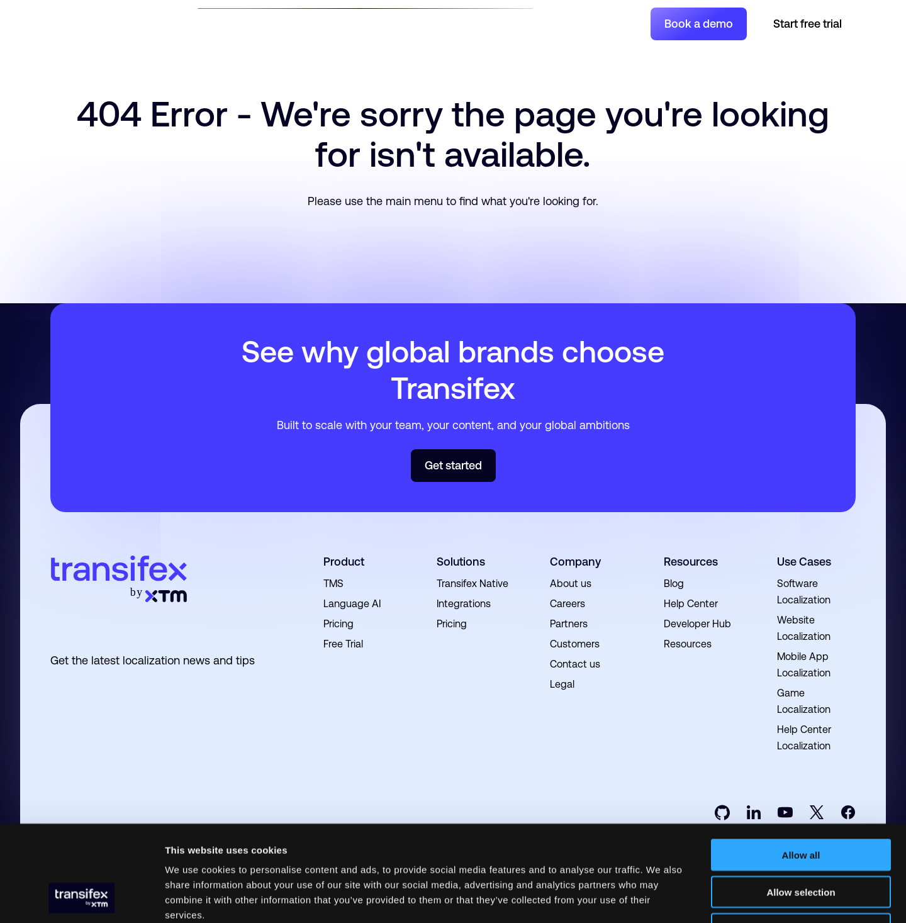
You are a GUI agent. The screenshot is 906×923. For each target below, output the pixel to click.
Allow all (801, 768)
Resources (368, 23)
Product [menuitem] (343, 561)
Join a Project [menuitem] (575, 23)
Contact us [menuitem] (575, 664)
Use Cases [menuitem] (804, 561)
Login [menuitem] (627, 23)
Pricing (500, 23)
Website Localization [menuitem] (803, 628)
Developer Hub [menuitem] (697, 624)
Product (303, 23)
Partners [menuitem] (569, 624)
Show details (660, 898)
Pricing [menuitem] (338, 624)
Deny (801, 842)
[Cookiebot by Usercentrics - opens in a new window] (81, 898)
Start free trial (807, 23)
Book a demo (698, 23)
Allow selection (800, 805)
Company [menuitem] (575, 561)
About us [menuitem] (570, 584)
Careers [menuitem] (567, 604)
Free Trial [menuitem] (343, 644)
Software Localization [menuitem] (803, 592)
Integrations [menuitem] (464, 604)
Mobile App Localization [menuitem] (803, 665)
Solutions (240, 23)
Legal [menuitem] (562, 684)
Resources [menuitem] (691, 561)
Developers (441, 23)
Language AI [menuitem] (352, 604)
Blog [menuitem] (674, 584)
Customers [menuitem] (575, 644)
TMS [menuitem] (333, 584)
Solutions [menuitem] (461, 561)
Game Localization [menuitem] (803, 701)
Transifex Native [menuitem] (472, 584)
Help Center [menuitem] (691, 604)
